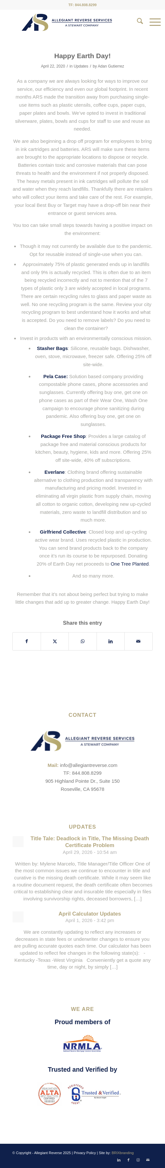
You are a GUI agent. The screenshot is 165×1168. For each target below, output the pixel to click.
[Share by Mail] (138, 641)
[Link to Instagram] (138, 1160)
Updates (81, 66)
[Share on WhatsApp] (82, 641)
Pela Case (54, 376)
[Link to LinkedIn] (119, 1160)
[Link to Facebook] (128, 1160)
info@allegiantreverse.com (89, 765)
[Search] (136, 22)
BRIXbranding (123, 1153)
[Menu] (152, 22)
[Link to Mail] (148, 1160)
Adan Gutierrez (111, 66)
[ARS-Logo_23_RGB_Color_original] (66, 22)
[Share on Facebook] (26, 641)
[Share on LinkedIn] (110, 641)
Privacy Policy (85, 1153)
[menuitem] (136, 22)
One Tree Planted (130, 564)
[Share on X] (54, 641)
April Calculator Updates (89, 914)
